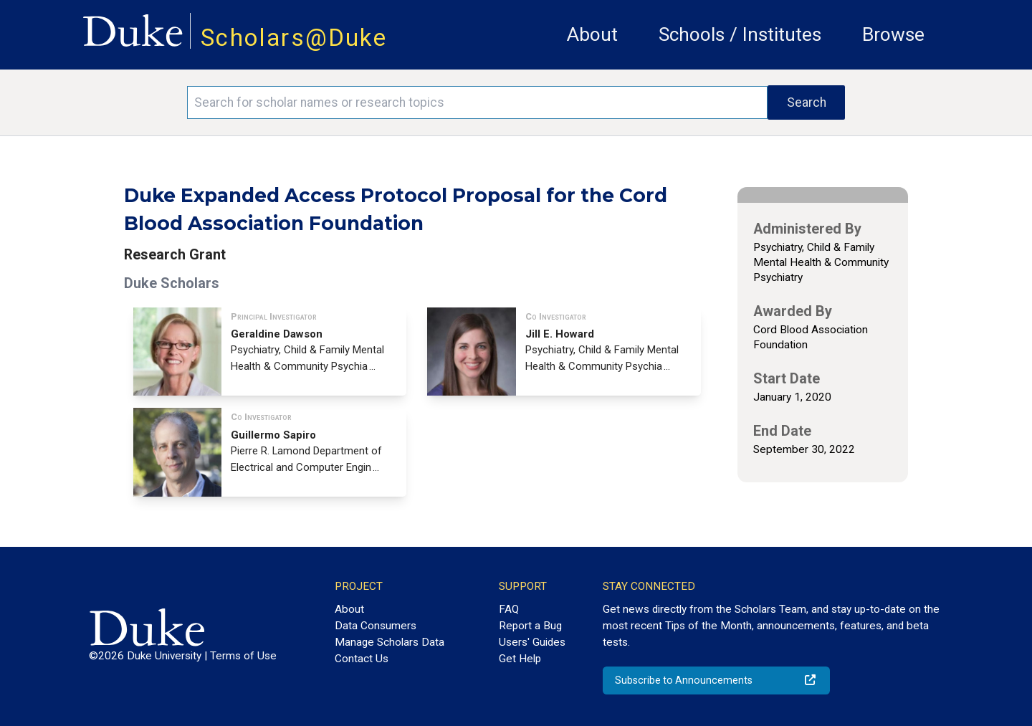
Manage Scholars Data (389, 642)
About (592, 34)
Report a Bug (530, 625)
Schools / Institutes (740, 34)
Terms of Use (243, 655)
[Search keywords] (477, 102)
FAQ (509, 609)
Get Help (520, 658)
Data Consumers (375, 625)
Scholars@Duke (294, 38)
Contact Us (361, 658)
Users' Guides (532, 642)
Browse (893, 34)
